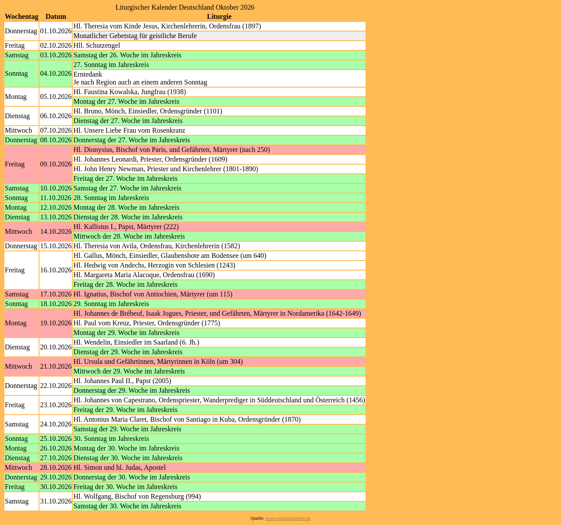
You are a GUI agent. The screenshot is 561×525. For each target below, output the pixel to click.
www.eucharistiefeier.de (288, 518)
